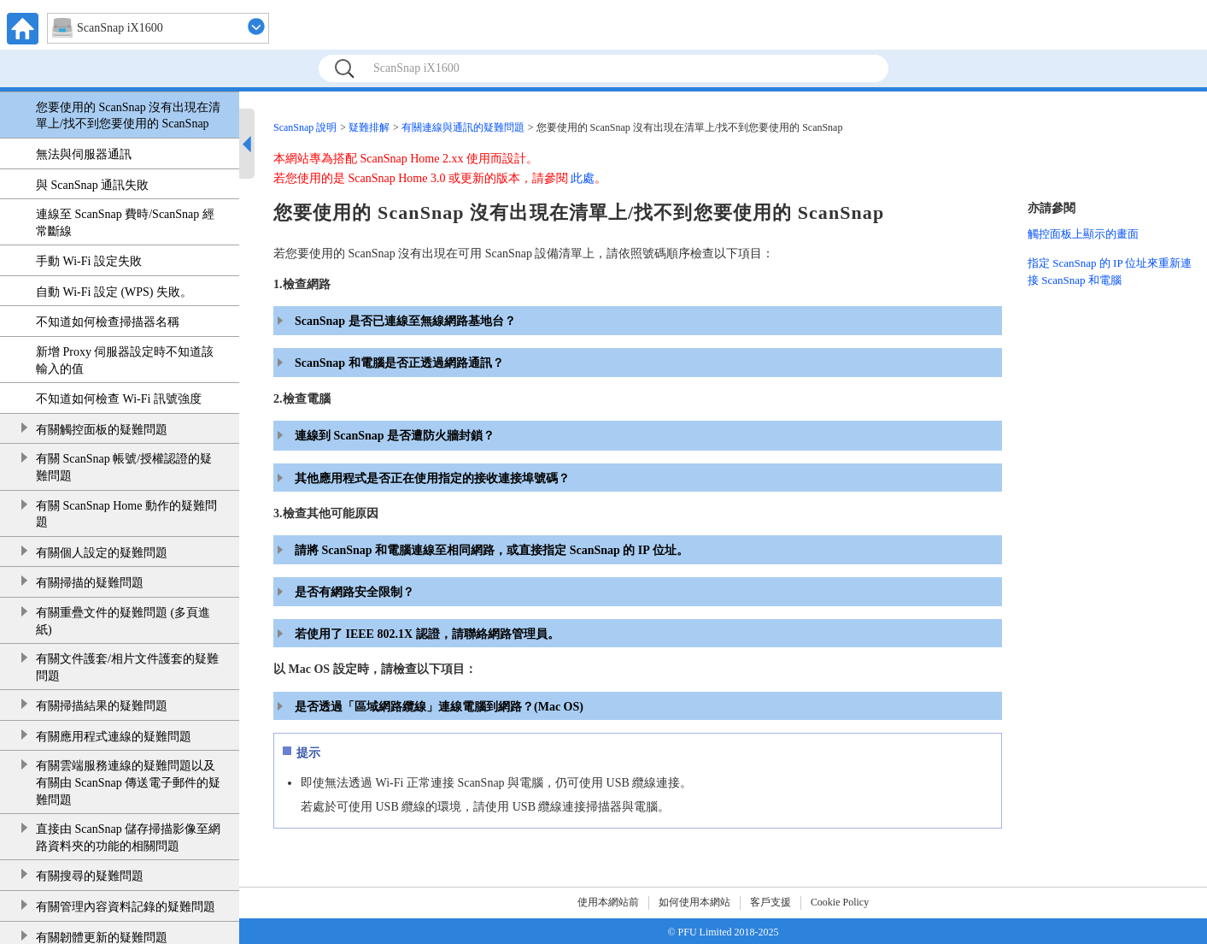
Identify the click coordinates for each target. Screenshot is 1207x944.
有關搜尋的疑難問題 (90, 876)
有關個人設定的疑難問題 (101, 552)
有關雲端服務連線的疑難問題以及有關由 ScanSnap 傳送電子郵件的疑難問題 (128, 782)
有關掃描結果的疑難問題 (101, 705)
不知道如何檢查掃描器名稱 (107, 322)
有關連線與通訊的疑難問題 (462, 127)
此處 (583, 178)
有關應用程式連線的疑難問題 (113, 736)
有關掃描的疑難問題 (90, 582)
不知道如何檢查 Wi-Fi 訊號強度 (119, 398)
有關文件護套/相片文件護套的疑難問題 (127, 667)
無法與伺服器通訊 (84, 154)
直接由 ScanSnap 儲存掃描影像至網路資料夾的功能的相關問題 (128, 838)
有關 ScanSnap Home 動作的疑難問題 (126, 514)
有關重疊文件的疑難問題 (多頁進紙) (123, 621)
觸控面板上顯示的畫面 (1083, 233)
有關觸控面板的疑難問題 (101, 429)
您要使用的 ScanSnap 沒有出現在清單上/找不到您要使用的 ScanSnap (128, 116)
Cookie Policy (840, 902)
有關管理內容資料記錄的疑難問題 (125, 906)
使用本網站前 (608, 902)
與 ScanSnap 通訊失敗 (92, 185)
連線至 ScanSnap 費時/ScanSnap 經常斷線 (125, 223)
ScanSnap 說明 (305, 127)
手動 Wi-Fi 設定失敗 (89, 261)
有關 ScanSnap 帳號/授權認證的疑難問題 (124, 467)
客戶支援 (770, 902)
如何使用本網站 (694, 902)
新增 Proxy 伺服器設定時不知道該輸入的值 (125, 360)
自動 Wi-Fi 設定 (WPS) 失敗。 (114, 292)
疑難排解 (369, 127)
